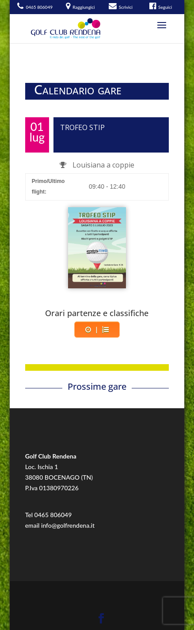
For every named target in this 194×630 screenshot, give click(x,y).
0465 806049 (53, 514)
